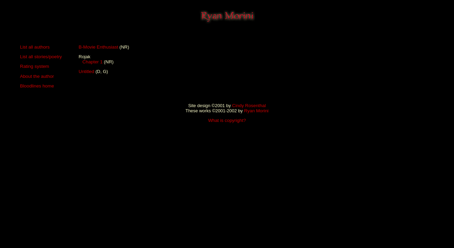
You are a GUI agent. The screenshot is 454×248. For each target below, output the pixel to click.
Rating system (34, 66)
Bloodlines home (37, 86)
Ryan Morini (256, 110)
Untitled (86, 71)
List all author (33, 47)
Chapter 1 (92, 61)
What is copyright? (227, 120)
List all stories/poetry (41, 56)
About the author (37, 76)
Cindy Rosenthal (249, 105)
